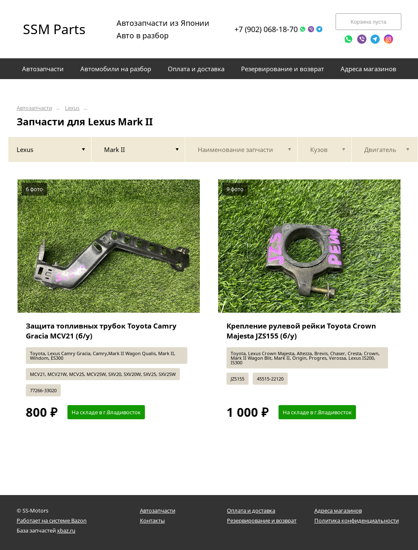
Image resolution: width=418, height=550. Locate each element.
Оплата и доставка (251, 510)
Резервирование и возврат (261, 520)
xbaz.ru (66, 530)
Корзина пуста (368, 22)
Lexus (72, 108)
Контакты (152, 520)
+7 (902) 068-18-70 (266, 29)
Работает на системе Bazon (52, 520)
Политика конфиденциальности (356, 520)
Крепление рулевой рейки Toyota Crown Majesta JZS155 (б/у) (301, 331)
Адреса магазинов (338, 510)
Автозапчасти (34, 108)
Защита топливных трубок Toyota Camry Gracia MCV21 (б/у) (101, 331)
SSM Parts (54, 29)
